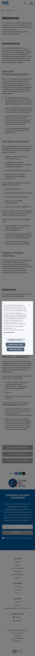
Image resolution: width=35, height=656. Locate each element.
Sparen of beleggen (17, 574)
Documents (17, 605)
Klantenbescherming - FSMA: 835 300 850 (17, 608)
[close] (29, 305)
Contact (17, 602)
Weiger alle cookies (15, 349)
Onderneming (17, 587)
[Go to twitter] (24, 473)
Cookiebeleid (17, 636)
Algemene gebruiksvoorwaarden (17, 630)
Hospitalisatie (18, 571)
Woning (17, 565)
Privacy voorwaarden (17, 633)
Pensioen (17, 578)
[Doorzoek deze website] (25, 3)
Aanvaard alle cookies (15, 344)
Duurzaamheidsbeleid (17, 638)
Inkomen (17, 593)
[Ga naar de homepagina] (6, 3)
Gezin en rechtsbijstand (17, 568)
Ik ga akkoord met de (18, 539)
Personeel (17, 590)
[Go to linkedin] (20, 473)
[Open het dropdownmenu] (31, 3)
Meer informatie (9, 332)
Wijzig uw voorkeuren (15, 340)
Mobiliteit (17, 562)
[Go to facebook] (16, 473)
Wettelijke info (17, 641)
